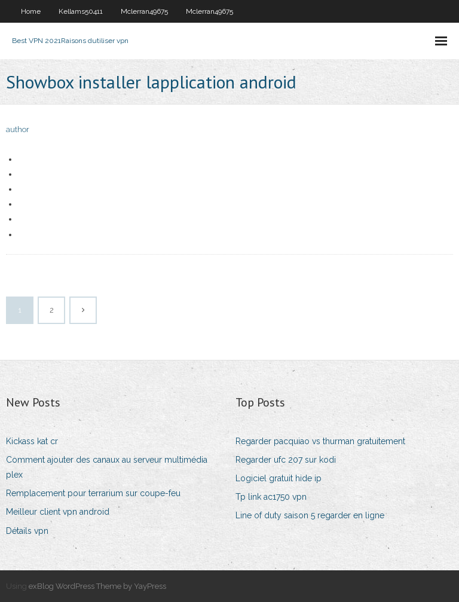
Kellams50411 (81, 11)
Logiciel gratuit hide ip (278, 478)
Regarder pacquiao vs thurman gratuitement (320, 441)
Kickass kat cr (32, 441)
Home (31, 11)
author (17, 129)
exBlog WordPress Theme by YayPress (97, 586)
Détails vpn (27, 531)
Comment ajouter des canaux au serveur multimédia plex (106, 467)
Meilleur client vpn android (57, 512)
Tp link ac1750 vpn (271, 497)
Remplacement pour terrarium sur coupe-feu (93, 493)
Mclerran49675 (144, 11)
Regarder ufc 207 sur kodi (285, 460)
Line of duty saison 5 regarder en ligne (309, 515)
